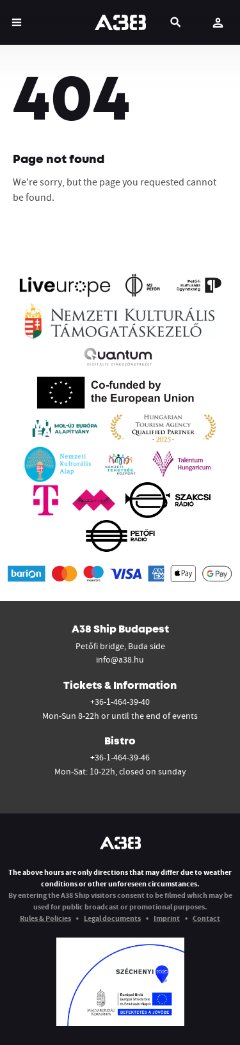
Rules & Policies (45, 918)
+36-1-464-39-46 (120, 757)
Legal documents (112, 918)
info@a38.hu (120, 659)
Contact (206, 918)
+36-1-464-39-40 (120, 701)
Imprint (167, 918)
